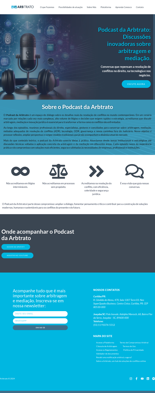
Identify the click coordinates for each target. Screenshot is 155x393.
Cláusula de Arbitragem (106, 348)
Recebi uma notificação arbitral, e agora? (114, 359)
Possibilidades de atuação (71, 7)
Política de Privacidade (133, 352)
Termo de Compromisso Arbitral (134, 345)
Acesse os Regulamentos (107, 352)
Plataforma (106, 7)
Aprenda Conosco (123, 7)
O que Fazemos (47, 7)
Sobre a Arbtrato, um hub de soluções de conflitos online (121, 363)
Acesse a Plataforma (105, 345)
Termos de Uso (129, 348)
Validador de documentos (107, 356)
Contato (140, 7)
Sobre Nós (91, 7)
